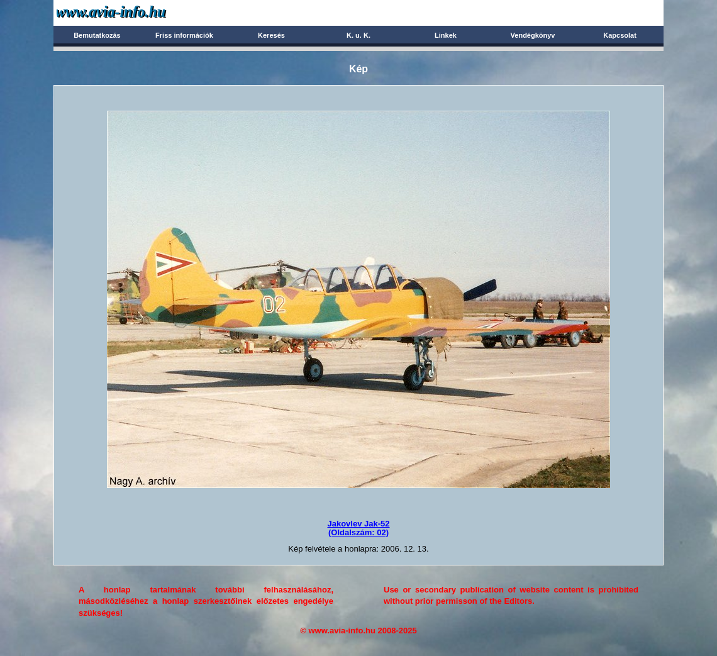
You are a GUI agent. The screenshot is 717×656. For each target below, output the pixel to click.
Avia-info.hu (133, 12)
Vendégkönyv (533, 35)
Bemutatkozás (97, 35)
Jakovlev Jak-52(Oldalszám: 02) (358, 528)
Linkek (446, 35)
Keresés (271, 35)
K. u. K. (358, 35)
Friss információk (184, 35)
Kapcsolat (619, 35)
